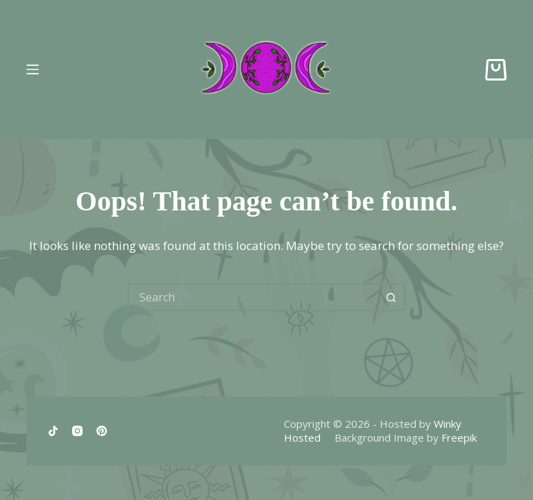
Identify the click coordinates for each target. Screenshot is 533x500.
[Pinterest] (101, 431)
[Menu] (32, 69)
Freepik (459, 437)
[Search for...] (253, 297)
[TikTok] (53, 431)
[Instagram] (77, 431)
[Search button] (391, 297)
